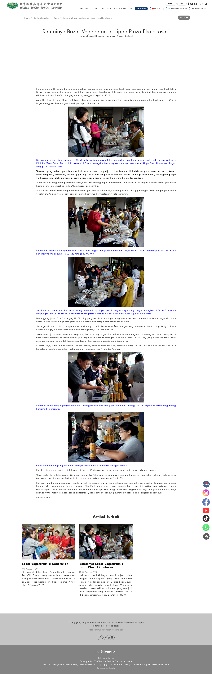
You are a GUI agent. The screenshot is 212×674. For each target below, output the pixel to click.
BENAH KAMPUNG (178, 8)
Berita (56, 18)
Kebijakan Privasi (106, 658)
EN (201, 3)
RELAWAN (141, 8)
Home (27, 18)
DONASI (157, 8)
